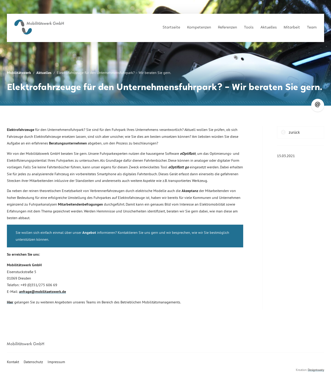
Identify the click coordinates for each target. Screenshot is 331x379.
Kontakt (13, 361)
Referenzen (227, 26)
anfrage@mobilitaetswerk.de (42, 291)
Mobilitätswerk (19, 72)
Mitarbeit (292, 26)
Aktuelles (268, 26)
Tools (249, 26)
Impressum (56, 361)
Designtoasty (316, 370)
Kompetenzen (199, 26)
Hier (10, 302)
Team (312, 26)
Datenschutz (33, 361)
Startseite (171, 26)
